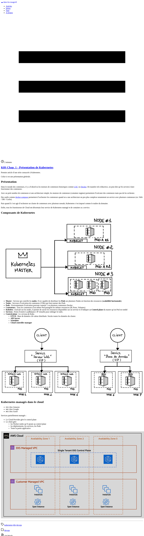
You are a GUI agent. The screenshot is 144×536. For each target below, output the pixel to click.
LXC (76, 187)
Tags (7, 11)
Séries (8, 8)
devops (19, 525)
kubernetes (8, 525)
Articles (9, 6)
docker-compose (21, 197)
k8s (14, 525)
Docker (83, 187)
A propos (9, 13)
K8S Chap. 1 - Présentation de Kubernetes (27, 167)
